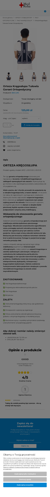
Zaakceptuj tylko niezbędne (25, 474)
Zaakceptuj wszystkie (25, 485)
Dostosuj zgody (25, 479)
